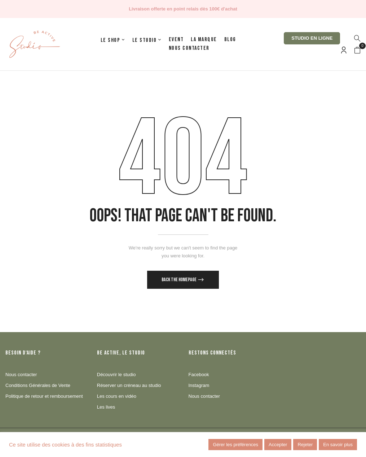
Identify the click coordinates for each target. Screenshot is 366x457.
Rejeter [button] (305, 444)
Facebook (199, 374)
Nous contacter (21, 374)
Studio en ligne (311, 38)
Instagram (199, 385)
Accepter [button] (278, 444)
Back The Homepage (179, 280)
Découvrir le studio (116, 374)
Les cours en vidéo (116, 396)
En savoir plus (338, 444)
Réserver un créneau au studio (129, 385)
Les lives (106, 407)
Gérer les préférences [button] (235, 444)
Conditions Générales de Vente (37, 385)
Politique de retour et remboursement (44, 396)
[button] (357, 50)
